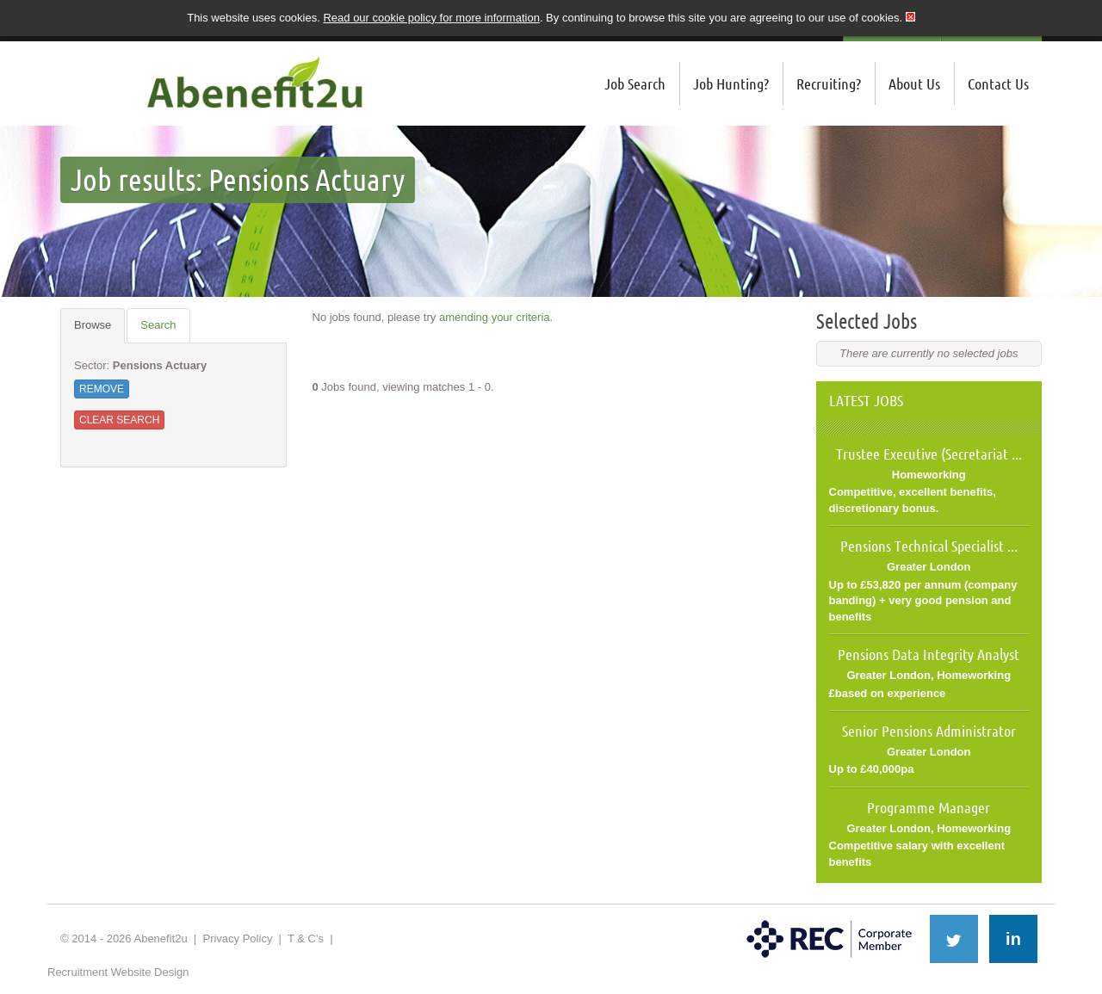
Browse (92, 324)
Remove (101, 389)
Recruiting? (828, 83)
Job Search (635, 83)
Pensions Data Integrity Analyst (928, 654)
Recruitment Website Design (118, 972)
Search (158, 324)
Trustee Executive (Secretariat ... (929, 453)
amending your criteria (494, 317)
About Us (914, 83)
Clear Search (119, 420)
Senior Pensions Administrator (929, 730)
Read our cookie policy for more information (431, 17)
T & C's (306, 938)
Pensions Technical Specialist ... (929, 545)
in (1013, 938)
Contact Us (998, 83)
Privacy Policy (237, 938)
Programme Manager (928, 807)
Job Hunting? (731, 83)
